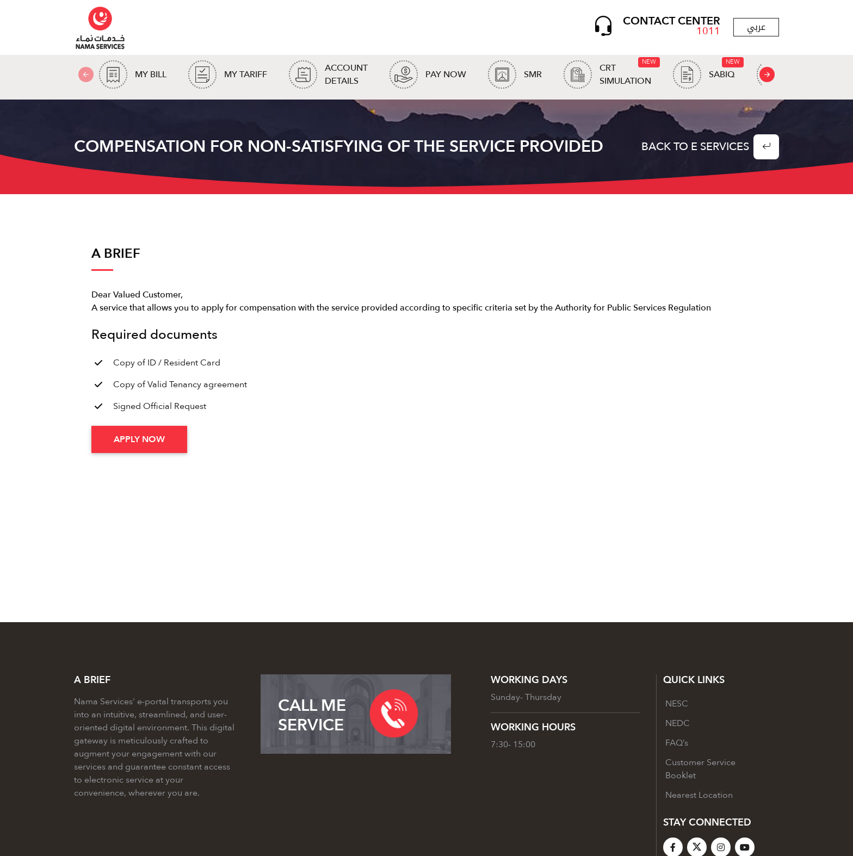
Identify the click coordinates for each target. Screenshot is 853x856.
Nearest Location (699, 798)
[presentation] (767, 76)
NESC (676, 706)
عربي (756, 28)
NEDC (677, 726)
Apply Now (139, 442)
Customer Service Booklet (700, 771)
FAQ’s (676, 746)
